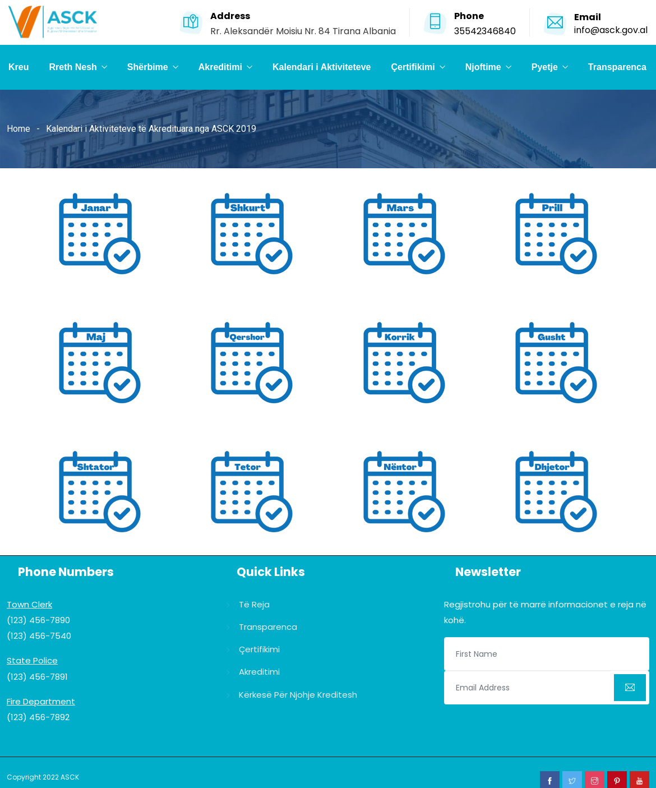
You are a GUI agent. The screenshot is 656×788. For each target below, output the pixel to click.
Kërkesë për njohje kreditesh (298, 695)
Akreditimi (220, 67)
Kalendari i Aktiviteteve (321, 67)
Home (18, 128)
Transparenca (617, 67)
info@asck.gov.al (611, 30)
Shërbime (147, 67)
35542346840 (485, 31)
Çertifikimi (413, 67)
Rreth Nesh (72, 67)
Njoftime (483, 67)
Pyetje (545, 67)
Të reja (254, 604)
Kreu (18, 67)
